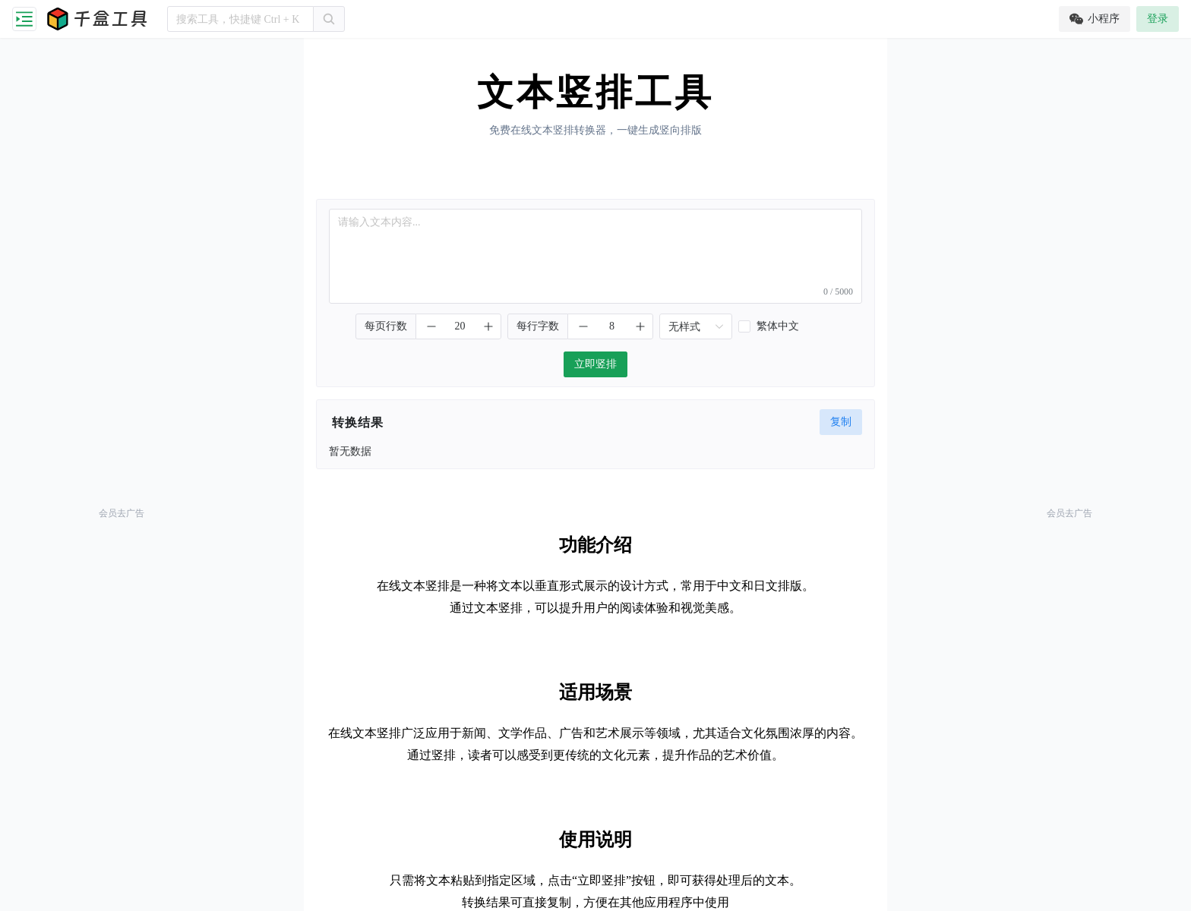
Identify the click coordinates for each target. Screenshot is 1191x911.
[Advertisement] (121, 273)
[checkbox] (787, 326)
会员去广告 (121, 513)
